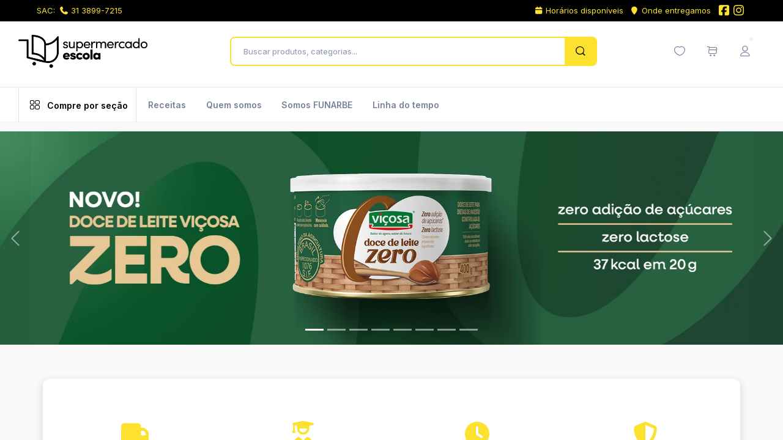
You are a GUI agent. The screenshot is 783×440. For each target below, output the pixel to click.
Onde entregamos (670, 10)
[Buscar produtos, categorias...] (401, 51)
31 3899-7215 (91, 10)
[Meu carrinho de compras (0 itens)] (712, 51)
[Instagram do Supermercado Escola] (739, 11)
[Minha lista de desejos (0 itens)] (679, 51)
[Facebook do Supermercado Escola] (723, 11)
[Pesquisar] (580, 51)
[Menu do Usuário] (745, 51)
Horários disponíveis (579, 10)
